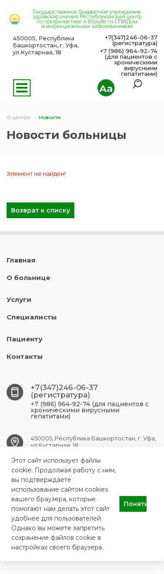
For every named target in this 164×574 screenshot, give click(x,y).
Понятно (135, 504)
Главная (21, 260)
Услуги (19, 299)
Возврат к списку (40, 210)
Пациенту (24, 339)
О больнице (28, 277)
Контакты (25, 356)
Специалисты (32, 317)
